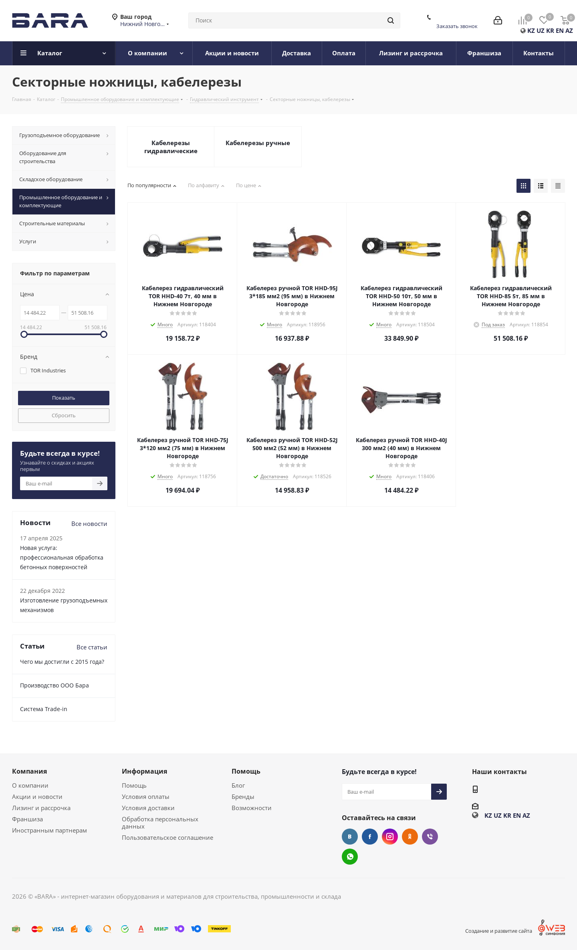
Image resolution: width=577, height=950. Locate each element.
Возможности (252, 808)
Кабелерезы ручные (258, 143)
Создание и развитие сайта (498, 930)
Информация (144, 771)
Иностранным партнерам (49, 830)
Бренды (243, 796)
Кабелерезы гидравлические (171, 147)
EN (560, 30)
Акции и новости (37, 796)
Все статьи (92, 647)
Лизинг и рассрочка (41, 808)
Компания (29, 771)
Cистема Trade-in (43, 709)
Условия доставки (148, 808)
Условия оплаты (145, 796)
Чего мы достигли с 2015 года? (62, 661)
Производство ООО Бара (54, 685)
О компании (30, 785)
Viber (430, 837)
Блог (238, 785)
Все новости (89, 523)
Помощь (134, 785)
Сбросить (64, 415)
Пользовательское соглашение (167, 837)
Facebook (370, 837)
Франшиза (27, 819)
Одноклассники (410, 837)
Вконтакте (350, 837)
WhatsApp (350, 857)
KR (550, 30)
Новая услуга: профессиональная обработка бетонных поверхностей (61, 557)
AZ (569, 30)
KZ (531, 30)
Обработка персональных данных (160, 822)
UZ (541, 30)
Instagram (390, 837)
